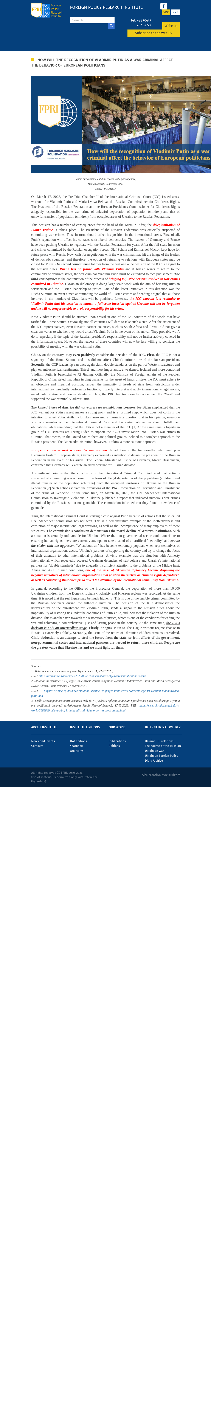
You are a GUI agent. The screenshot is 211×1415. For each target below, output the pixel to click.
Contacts (37, 746)
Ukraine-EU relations (159, 741)
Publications (117, 741)
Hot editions (78, 741)
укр (166, 12)
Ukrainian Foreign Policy (161, 756)
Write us (171, 26)
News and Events (43, 741)
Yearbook (76, 746)
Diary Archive (154, 761)
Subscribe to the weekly (153, 33)
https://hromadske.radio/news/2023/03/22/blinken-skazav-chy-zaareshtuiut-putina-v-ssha (92, 676)
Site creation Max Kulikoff (161, 775)
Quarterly (76, 751)
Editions (114, 746)
